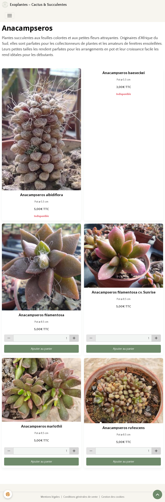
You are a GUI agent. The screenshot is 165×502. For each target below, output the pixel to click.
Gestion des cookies (112, 496)
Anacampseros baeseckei (123, 73)
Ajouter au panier (41, 348)
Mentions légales (50, 496)
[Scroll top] (157, 494)
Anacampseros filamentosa (41, 315)
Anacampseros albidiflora (41, 195)
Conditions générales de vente (80, 496)
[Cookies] (8, 494)
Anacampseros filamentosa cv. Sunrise (124, 292)
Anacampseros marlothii (41, 426)
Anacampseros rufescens (123, 427)
